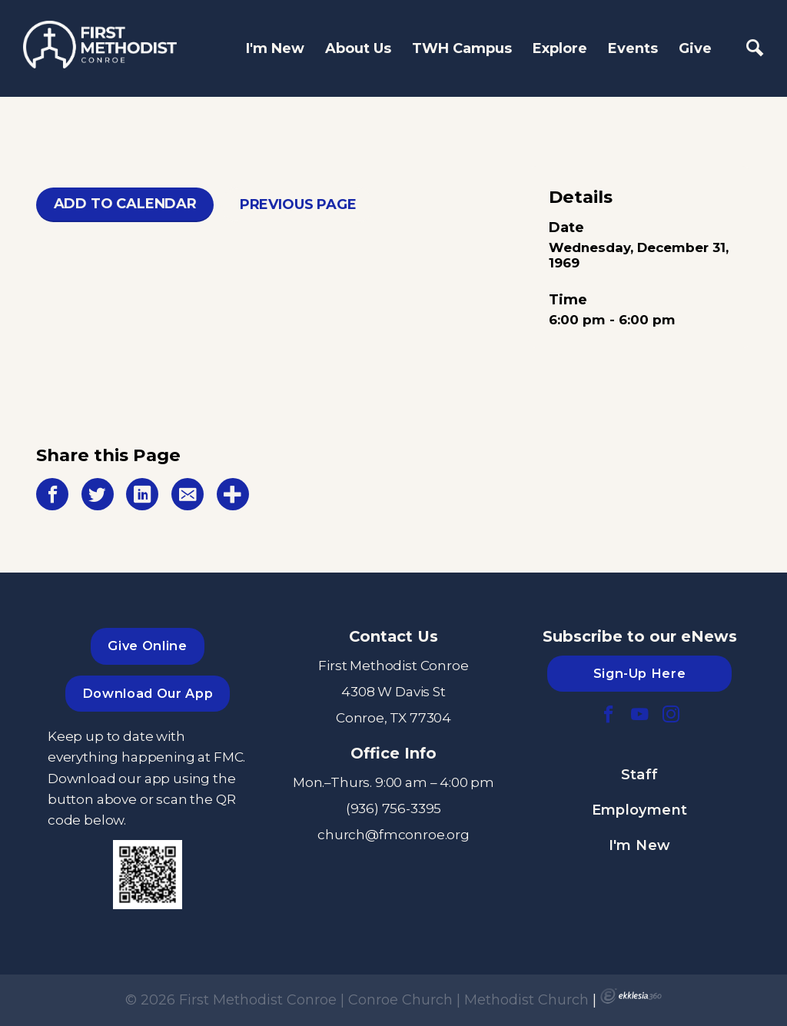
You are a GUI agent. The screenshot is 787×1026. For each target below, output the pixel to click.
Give (695, 48)
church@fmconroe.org (393, 834)
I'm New (275, 48)
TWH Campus (462, 48)
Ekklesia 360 (631, 996)
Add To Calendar (125, 203)
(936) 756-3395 (394, 808)
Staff (640, 774)
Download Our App (147, 693)
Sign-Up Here (639, 673)
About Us (358, 48)
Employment (640, 810)
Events (633, 48)
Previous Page (298, 204)
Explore (560, 48)
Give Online (147, 645)
